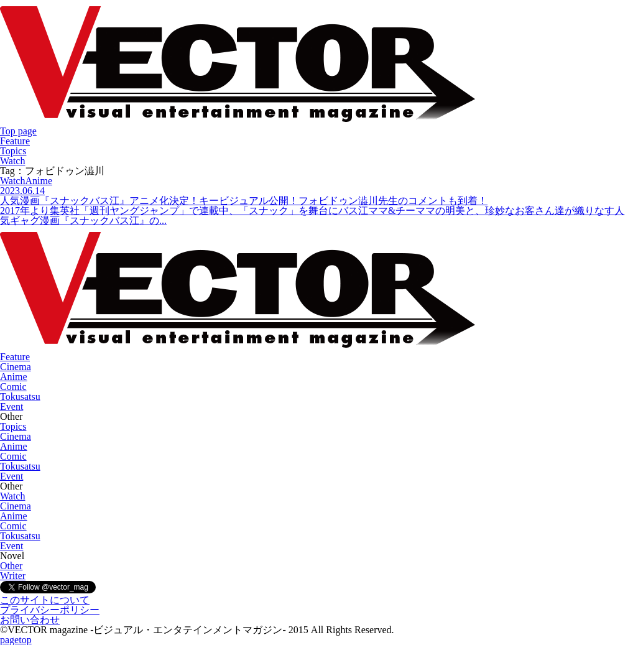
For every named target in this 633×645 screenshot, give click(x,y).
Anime (13, 376)
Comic (13, 386)
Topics (13, 151)
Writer (12, 575)
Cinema (15, 366)
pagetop (16, 639)
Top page (18, 131)
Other (11, 565)
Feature (15, 141)
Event (11, 406)
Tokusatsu (20, 396)
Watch (12, 160)
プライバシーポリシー (49, 610)
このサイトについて (45, 600)
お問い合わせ (30, 620)
